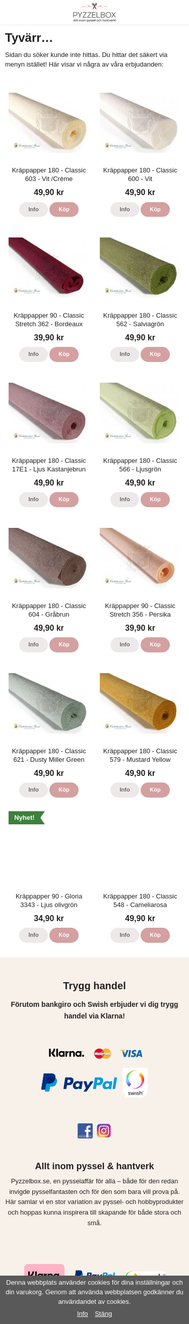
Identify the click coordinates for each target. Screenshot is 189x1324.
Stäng (103, 1313)
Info (33, 209)
